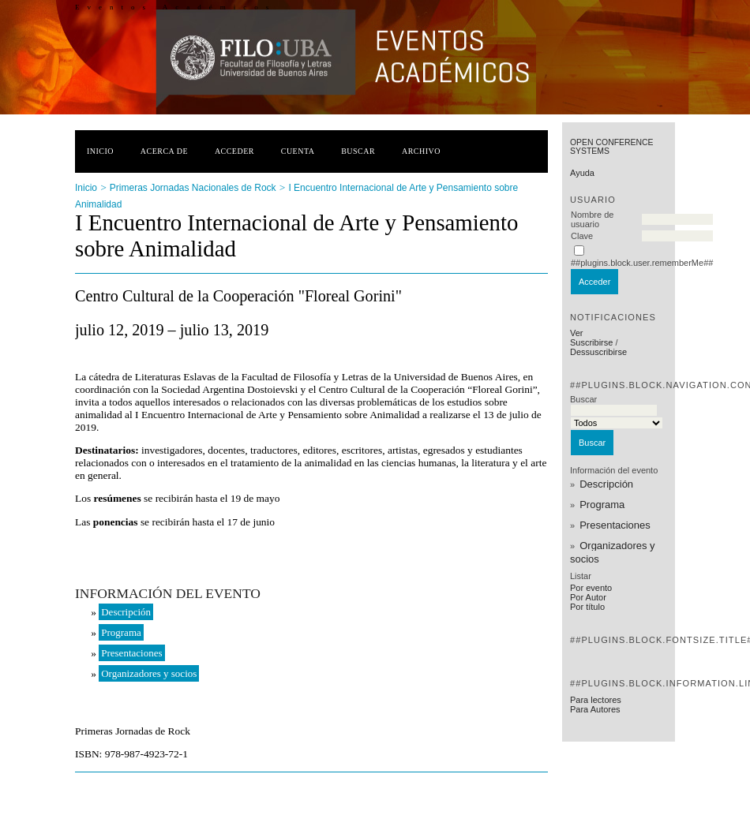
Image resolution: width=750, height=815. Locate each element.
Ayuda (582, 173)
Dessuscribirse (598, 352)
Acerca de (164, 151)
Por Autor (588, 597)
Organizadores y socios (612, 552)
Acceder (234, 151)
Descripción (606, 484)
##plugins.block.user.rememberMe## (642, 262)
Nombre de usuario (592, 219)
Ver (576, 333)
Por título (587, 606)
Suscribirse (591, 342)
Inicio (100, 151)
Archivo (421, 151)
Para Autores (595, 709)
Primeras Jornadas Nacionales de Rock (193, 187)
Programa (601, 504)
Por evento (591, 588)
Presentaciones (615, 525)
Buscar (358, 151)
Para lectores (595, 700)
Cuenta (298, 151)
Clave (582, 236)
